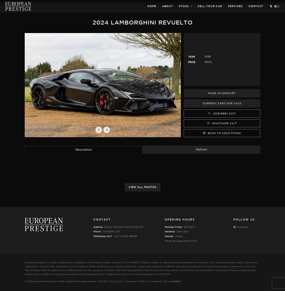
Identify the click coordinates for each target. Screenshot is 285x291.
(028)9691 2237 (222, 113)
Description (83, 149)
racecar (176, 281)
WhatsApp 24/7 (222, 123)
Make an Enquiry (222, 93)
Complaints (156, 281)
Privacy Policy (116, 281)
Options (201, 149)
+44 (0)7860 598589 (125, 236)
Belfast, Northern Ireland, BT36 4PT (124, 227)
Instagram (240, 227)
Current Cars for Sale (222, 103)
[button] (98, 130)
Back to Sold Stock (222, 133)
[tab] (84, 149)
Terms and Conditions (137, 281)
